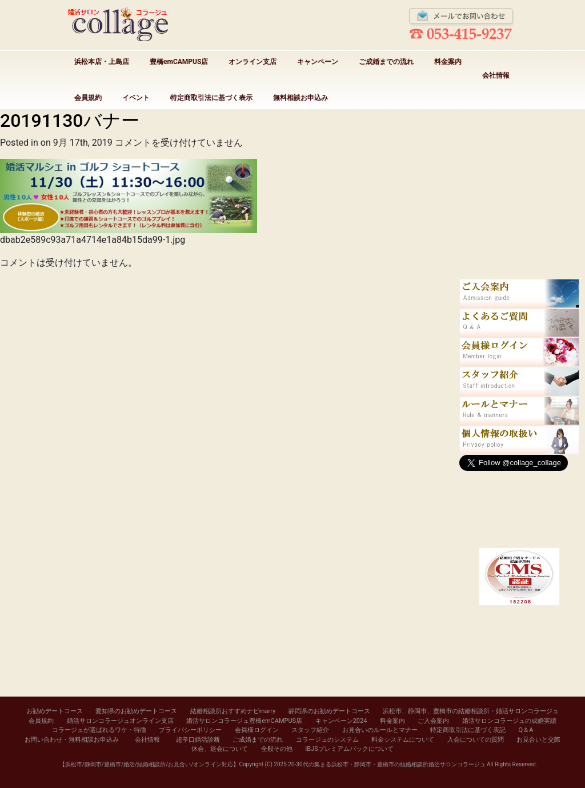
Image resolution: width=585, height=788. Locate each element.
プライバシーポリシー (190, 730)
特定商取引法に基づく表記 (468, 730)
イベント (136, 98)
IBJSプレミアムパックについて (349, 749)
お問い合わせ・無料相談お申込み (72, 739)
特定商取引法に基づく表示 (211, 98)
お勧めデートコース (54, 711)
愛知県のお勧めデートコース (136, 711)
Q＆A (526, 730)
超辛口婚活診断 (198, 739)
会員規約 (88, 98)
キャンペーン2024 (341, 721)
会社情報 (496, 75)
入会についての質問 (475, 739)
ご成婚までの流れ (386, 62)
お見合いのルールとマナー (380, 730)
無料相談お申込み (300, 98)
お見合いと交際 (538, 739)
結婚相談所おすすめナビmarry (232, 711)
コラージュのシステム (327, 739)
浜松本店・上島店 (101, 62)
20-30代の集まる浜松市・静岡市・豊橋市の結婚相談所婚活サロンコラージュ (386, 764)
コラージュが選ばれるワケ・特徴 (99, 730)
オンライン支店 (253, 62)
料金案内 (448, 62)
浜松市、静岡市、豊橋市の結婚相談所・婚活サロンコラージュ (471, 711)
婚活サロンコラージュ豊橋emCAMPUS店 (244, 721)
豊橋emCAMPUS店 (179, 62)
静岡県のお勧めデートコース (329, 711)
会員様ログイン (257, 730)
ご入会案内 (433, 721)
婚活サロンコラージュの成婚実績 (509, 721)
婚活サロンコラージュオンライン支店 (120, 721)
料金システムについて (402, 739)
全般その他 (276, 749)
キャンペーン (317, 62)
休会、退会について (219, 749)
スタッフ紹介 (310, 730)
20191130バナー (69, 120)
